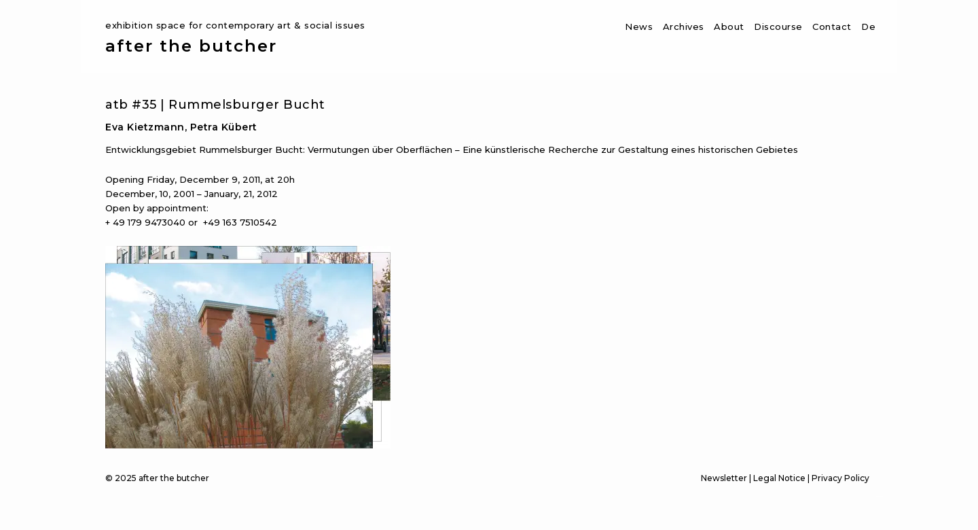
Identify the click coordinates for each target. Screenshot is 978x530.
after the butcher (191, 46)
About (729, 26)
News (639, 26)
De (868, 26)
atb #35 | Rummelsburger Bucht (215, 104)
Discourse (778, 26)
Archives (683, 26)
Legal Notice (779, 478)
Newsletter (724, 478)
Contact (832, 26)
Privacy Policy (840, 478)
